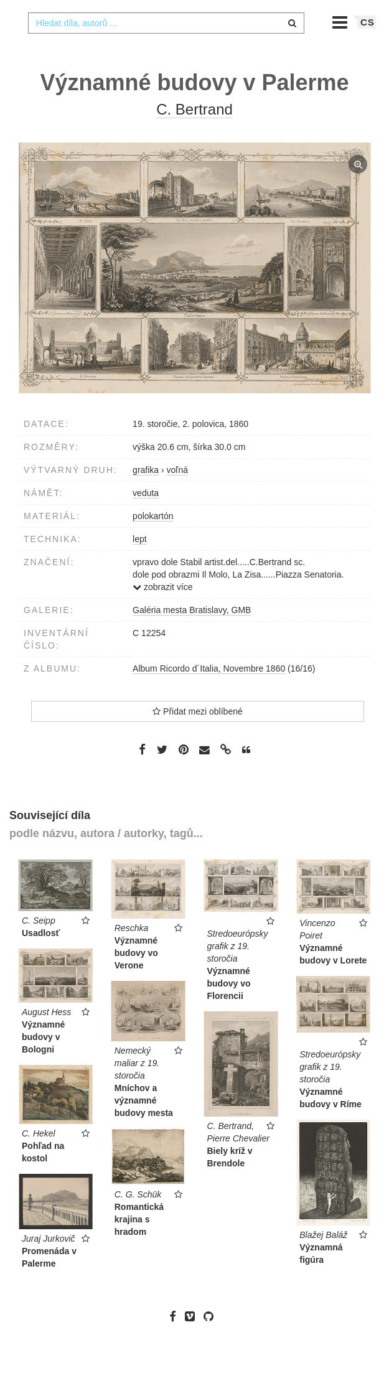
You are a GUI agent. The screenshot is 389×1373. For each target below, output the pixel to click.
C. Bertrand (194, 134)
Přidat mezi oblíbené (197, 736)
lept (140, 564)
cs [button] (367, 47)
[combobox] (166, 48)
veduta (146, 518)
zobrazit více (162, 612)
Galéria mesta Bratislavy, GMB (192, 635)
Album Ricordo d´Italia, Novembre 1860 (209, 693)
